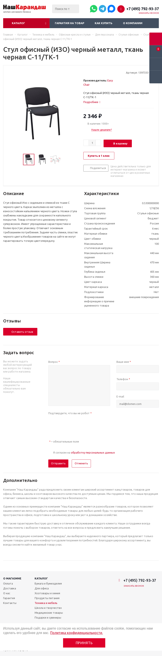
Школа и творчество (48, 607)
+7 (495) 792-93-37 (142, 9)
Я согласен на (84, 452)
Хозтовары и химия (47, 593)
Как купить (103, 23)
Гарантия (9, 598)
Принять (84, 643)
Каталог (18, 23)
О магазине (12, 578)
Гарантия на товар (69, 23)
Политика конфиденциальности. (76, 633)
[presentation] (80, 425)
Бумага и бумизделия (48, 583)
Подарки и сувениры (48, 617)
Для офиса (42, 588)
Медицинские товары (49, 612)
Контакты (9, 602)
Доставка (9, 588)
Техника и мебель (46, 602)
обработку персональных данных (93, 452)
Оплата (8, 583)
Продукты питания (47, 598)
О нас (6, 593)
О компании (132, 23)
